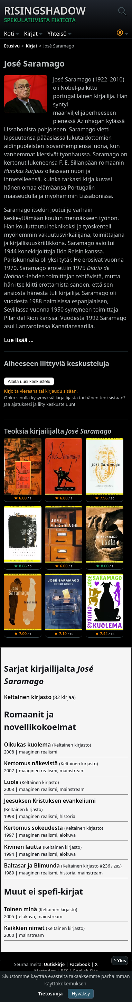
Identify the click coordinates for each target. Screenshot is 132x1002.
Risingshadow (45, 13)
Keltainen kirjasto (27, 697)
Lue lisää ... (19, 340)
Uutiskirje (54, 964)
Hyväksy (81, 993)
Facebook (79, 964)
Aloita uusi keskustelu (29, 381)
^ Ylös (119, 960)
